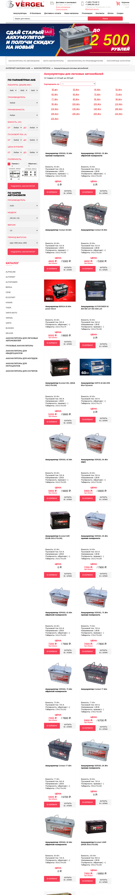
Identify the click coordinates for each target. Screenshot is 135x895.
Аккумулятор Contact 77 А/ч (94, 689)
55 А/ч (119, 90)
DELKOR (9, 333)
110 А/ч (118, 104)
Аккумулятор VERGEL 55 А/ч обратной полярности (94, 154)
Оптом (110, 13)
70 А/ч (97, 94)
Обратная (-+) (32, 165)
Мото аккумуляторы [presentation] (53, 61)
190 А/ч (54, 114)
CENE (8, 292)
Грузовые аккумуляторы (19, 346)
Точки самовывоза (63, 7)
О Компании (35, 13)
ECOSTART (10, 297)
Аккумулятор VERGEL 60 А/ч (58, 460)
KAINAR (9, 302)
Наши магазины (71, 13)
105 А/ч (97, 104)
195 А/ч (76, 114)
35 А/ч (76, 90)
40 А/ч (97, 90)
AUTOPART (10, 277)
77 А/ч (54, 99)
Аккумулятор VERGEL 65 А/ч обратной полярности (58, 614)
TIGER (8, 308)
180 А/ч (118, 109)
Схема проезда (61, 9)
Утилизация (87, 13)
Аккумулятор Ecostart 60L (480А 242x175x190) (60, 384)
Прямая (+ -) (15, 165)
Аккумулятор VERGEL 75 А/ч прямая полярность (94, 614)
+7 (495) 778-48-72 (92, 2)
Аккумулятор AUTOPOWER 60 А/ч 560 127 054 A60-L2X (95, 307)
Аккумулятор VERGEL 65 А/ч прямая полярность (94, 537)
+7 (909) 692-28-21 (92, 4)
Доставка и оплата (52, 13)
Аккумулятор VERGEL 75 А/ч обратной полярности (58, 690)
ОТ (9, 128)
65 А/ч (76, 94)
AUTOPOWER (11, 282)
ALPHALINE (11, 272)
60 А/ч (54, 94)
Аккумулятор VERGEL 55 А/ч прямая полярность (58, 154)
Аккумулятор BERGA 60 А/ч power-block (58, 307)
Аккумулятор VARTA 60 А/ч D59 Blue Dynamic (95, 384)
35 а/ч (55, 90)
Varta (8, 323)
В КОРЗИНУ (52, 192)
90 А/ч (119, 99)
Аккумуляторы (20, 13)
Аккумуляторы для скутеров (21, 371)
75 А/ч (119, 94)
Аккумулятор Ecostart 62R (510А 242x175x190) (57, 537)
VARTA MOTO (11, 313)
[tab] (24, 61)
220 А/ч (118, 114)
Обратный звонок (92, 9)
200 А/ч (97, 114)
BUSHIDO (10, 328)
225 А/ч (54, 119)
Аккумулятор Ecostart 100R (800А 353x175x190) (93, 843)
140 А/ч (97, 109)
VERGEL (9, 318)
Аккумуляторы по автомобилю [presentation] (24, 61)
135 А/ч (76, 109)
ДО (24, 128)
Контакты (100, 13)
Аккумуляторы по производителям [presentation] (85, 61)
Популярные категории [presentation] (118, 61)
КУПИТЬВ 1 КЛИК (68, 192)
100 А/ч (76, 104)
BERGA (9, 287)
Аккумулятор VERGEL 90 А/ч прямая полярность (94, 767)
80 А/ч (76, 99)
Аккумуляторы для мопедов (21, 358)
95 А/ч (54, 104)
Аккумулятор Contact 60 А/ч (58, 230)
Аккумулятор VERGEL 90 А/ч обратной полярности (58, 843)
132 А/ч (54, 109)
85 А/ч (97, 99)
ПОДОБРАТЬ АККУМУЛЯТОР (23, 186)
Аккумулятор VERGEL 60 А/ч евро (94, 461)
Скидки (120, 13)
